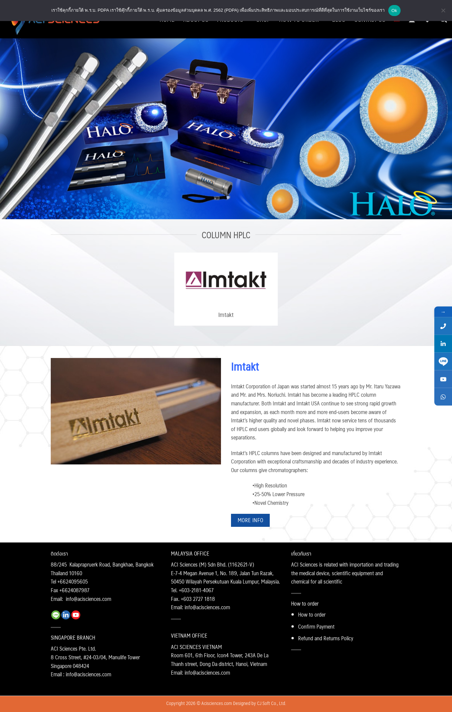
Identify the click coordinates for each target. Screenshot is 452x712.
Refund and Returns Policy (325, 638)
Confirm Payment (316, 626)
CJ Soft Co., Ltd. (271, 703)
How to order (311, 614)
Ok (394, 10)
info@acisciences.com (88, 598)
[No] (443, 12)
